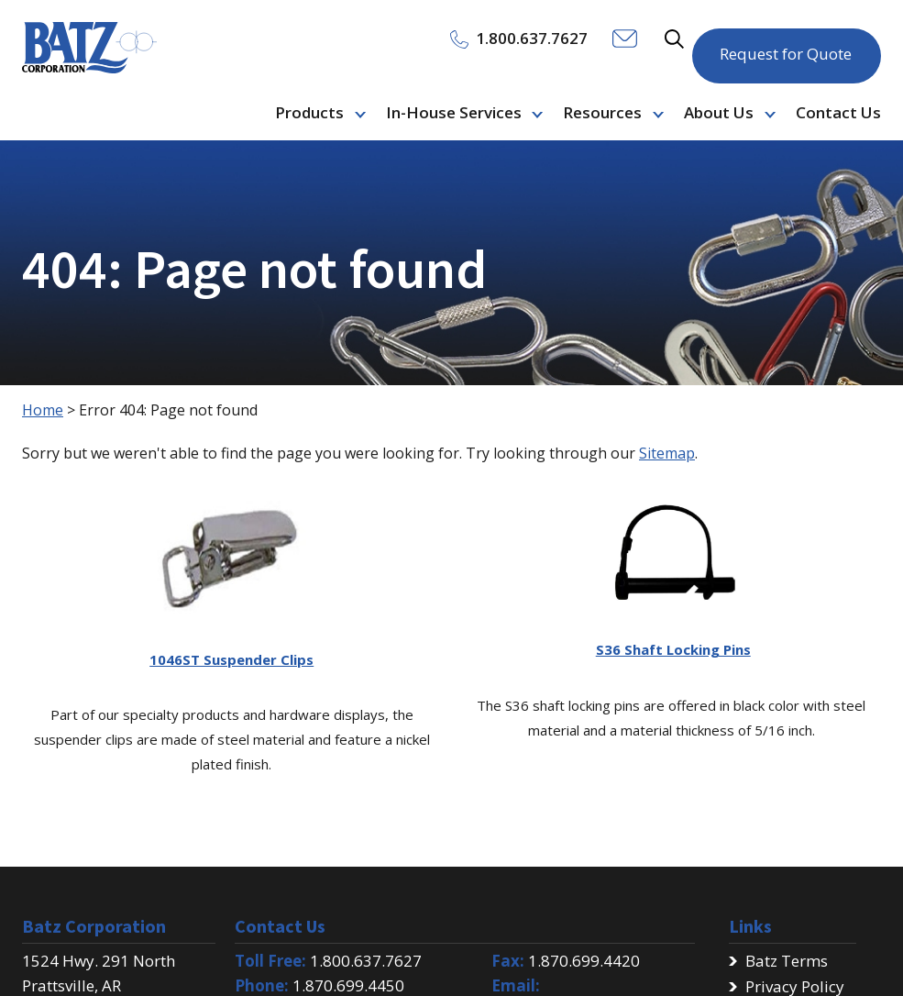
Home (42, 410)
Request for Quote (786, 45)
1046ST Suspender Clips (231, 659)
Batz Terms (786, 960)
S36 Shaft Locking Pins (673, 649)
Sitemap (667, 453)
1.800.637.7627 (366, 960)
